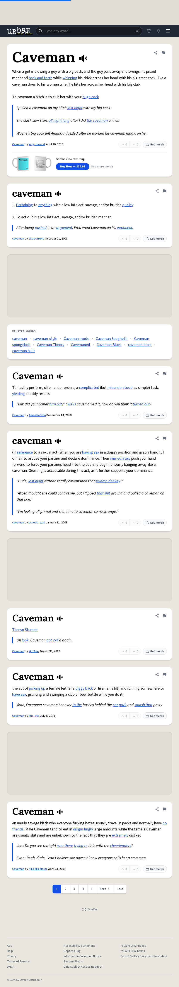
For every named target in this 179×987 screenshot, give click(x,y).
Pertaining (24, 205)
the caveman (97, 120)
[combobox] (89, 31)
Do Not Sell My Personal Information (144, 956)
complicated (89, 387)
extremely (120, 835)
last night (74, 108)
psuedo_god (37, 522)
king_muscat (37, 144)
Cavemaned (80, 345)
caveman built (23, 351)
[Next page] (105, 889)
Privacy (12, 956)
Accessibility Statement (79, 946)
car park (119, 705)
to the (77, 705)
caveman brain (140, 345)
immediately (120, 458)
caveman (18, 238)
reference (25, 452)
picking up (37, 688)
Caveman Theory (50, 345)
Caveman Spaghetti (112, 338)
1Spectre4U (36, 238)
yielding (18, 393)
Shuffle (89, 909)
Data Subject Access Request (83, 967)
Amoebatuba (37, 415)
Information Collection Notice (83, 956)
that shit (103, 493)
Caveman (18, 144)
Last (120, 889)
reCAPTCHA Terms (133, 951)
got (49, 640)
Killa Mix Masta (38, 869)
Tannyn (18, 630)
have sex (19, 694)
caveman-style (45, 338)
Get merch (155, 144)
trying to (80, 846)
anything (45, 205)
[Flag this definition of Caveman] (163, 52)
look (25, 640)
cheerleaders (120, 846)
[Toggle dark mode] (158, 31)
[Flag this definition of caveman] (164, 190)
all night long (59, 120)
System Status (73, 961)
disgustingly (83, 829)
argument (64, 227)
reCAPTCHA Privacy (133, 946)
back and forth (40, 78)
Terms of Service (18, 961)
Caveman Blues (109, 345)
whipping (70, 78)
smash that (143, 705)
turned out (141, 404)
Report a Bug (72, 951)
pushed (41, 227)
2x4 (55, 640)
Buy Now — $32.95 (72, 166)
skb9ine (34, 651)
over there (65, 846)
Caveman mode (76, 338)
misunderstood (120, 387)
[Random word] (137, 31)
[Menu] (168, 31)
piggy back (84, 688)
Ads (9, 946)
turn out (55, 404)
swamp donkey (108, 481)
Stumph (31, 630)
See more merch (102, 166)
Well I (71, 404)
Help (10, 951)
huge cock (90, 97)
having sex (90, 452)
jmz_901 (34, 716)
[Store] (149, 31)
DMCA (10, 967)
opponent (124, 227)
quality (127, 205)
